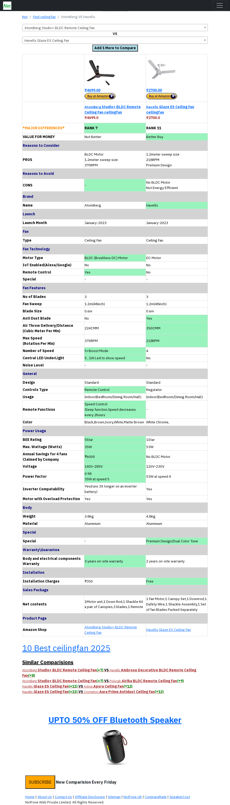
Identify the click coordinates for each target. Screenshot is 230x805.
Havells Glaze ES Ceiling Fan (168, 629)
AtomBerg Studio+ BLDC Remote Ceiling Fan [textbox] (59, 27)
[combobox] (115, 27)
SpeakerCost (179, 796)
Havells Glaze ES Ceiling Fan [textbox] (46, 40)
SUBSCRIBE (40, 782)
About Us (44, 796)
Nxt (25, 16)
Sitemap (114, 796)
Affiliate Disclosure (90, 796)
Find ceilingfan (44, 16)
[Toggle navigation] (219, 5)
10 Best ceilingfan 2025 (66, 648)
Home (30, 796)
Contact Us (63, 796)
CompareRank (156, 796)
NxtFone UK (133, 796)
